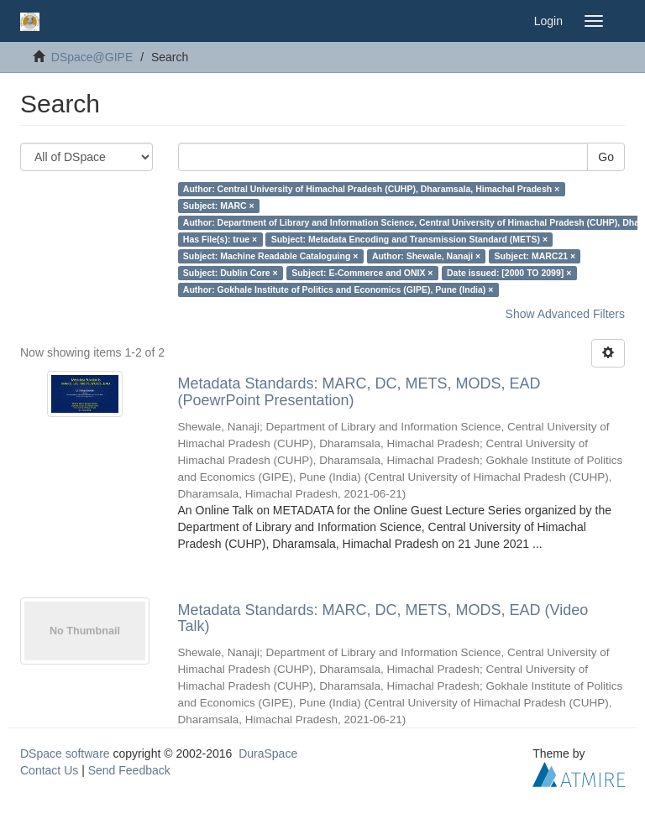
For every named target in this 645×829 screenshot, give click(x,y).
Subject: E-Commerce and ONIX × (362, 273)
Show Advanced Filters (565, 314)
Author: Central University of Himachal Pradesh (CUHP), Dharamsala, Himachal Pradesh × (371, 189)
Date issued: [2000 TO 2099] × (509, 273)
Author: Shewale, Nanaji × (426, 256)
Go (606, 157)
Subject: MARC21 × (535, 256)
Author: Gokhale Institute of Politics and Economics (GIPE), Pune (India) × (338, 289)
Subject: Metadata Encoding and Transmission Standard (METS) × (409, 239)
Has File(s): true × (220, 239)
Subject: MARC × (218, 206)
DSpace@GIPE (92, 57)
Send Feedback (129, 770)
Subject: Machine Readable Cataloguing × (271, 256)
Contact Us (49, 770)
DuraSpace (268, 753)
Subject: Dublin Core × (230, 273)
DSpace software (65, 753)
